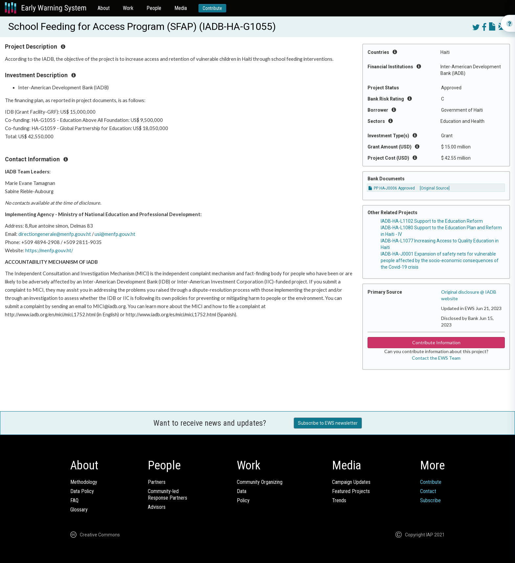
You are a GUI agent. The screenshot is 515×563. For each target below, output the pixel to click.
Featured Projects (351, 491)
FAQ (74, 500)
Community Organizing (259, 482)
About (104, 8)
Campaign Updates (351, 482)
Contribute (212, 8)
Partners (157, 482)
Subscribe (430, 500)
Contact (428, 491)
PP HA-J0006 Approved (392, 188)
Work (128, 8)
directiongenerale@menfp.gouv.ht (54, 234)
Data (241, 491)
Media (180, 8)
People (153, 8)
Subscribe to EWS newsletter (328, 423)
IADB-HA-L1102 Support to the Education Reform (432, 221)
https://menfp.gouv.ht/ (49, 250)
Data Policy (82, 491)
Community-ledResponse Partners (167, 494)
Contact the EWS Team (436, 358)
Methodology (83, 482)
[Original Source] (435, 188)
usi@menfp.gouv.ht (115, 234)
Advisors (157, 507)
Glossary (79, 510)
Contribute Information (436, 342)
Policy (243, 500)
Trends (339, 500)
